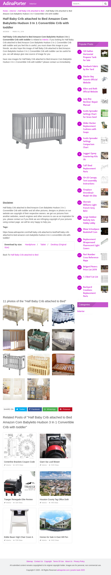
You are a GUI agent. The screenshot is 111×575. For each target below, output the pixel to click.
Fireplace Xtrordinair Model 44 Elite (90, 192)
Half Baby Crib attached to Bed (24, 255)
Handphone (30, 244)
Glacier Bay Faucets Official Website (90, 79)
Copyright (48, 561)
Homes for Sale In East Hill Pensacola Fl (58, 537)
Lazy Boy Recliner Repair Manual (90, 102)
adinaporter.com (63, 570)
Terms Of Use (58, 561)
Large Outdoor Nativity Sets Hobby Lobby (90, 220)
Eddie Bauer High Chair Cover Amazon (21, 537)
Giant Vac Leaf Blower (50, 462)
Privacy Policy (79, 561)
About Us (68, 561)
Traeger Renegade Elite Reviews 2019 (21, 499)
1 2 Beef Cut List (90, 277)
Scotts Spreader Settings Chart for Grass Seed (90, 114)
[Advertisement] (38, 86)
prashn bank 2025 (78, 570)
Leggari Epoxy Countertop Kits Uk (90, 156)
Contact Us (38, 561)
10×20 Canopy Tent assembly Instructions (90, 180)
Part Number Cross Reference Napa (90, 257)
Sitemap (29, 561)
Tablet (43, 244)
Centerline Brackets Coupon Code (19, 462)
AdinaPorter (14, 3)
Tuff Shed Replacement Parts (89, 168)
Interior (32, 3)
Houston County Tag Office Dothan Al (56, 499)
